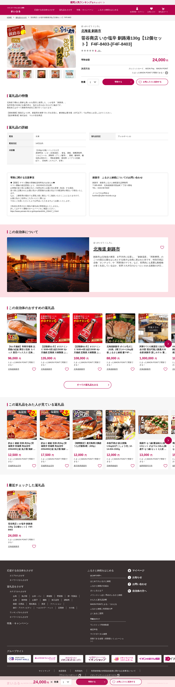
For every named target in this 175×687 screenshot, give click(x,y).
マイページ (136, 570)
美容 (43, 604)
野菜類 (60, 596)
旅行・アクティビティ (22, 608)
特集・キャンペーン (85, 10)
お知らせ (135, 577)
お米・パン (36, 596)
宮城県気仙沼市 (14, 466)
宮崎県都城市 (112, 466)
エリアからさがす (17, 576)
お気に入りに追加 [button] (34, 369)
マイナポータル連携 (98, 634)
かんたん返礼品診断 (98, 600)
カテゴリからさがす (18, 591)
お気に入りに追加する (150, 82)
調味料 (67, 600)
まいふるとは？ (96, 590)
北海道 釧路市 (91, 31)
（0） (99, 51)
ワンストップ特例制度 (99, 625)
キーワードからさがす (19, 580)
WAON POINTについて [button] (166, 72)
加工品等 (55, 600)
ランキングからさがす (19, 612)
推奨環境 (62, 671)
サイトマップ (44, 671)
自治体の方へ (137, 591)
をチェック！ (86, 2)
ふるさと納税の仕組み (99, 586)
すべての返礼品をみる (87, 385)
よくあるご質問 (96, 613)
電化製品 (32, 604)
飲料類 (24, 600)
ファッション (55, 604)
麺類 (44, 600)
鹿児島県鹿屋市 (80, 466)
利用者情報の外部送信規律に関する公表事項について (113, 671)
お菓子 (35, 600)
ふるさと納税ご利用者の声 (101, 609)
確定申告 (94, 629)
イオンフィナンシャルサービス (103, 675)
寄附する (118, 82)
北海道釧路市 (13, 369)
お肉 (15, 596)
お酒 (15, 600)
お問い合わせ (137, 584)
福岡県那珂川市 (145, 466)
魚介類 (24, 596)
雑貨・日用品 (18, 604)
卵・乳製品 (72, 596)
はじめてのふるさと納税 (100, 581)
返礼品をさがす (65, 10)
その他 (71, 608)
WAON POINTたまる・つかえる (103, 604)
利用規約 (78, 671)
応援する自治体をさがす (44, 10)
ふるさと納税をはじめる (108, 10)
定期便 (61, 608)
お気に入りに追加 (162, 247)
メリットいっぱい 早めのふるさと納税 (106, 595)
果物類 (49, 596)
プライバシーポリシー (68, 675)
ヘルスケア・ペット (44, 608)
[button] (168, 344)
